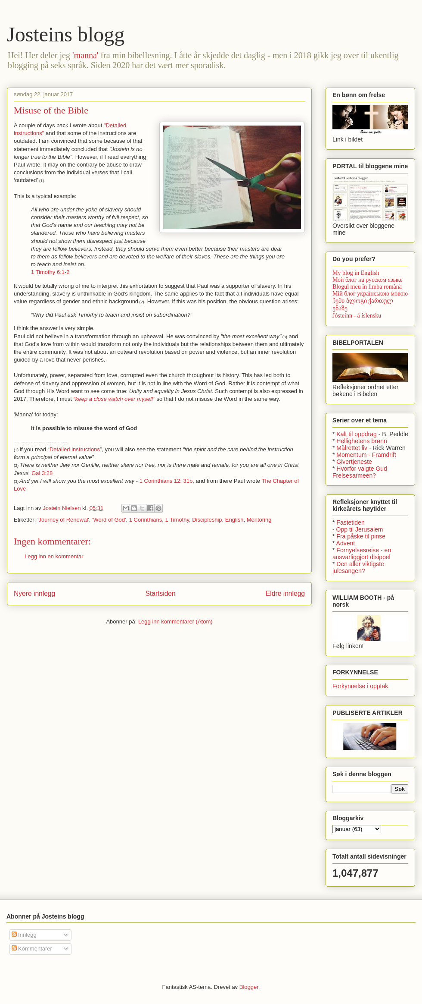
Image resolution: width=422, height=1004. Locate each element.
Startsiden (160, 593)
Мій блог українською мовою (370, 293)
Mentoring (259, 519)
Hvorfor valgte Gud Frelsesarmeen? (359, 472)
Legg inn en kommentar (54, 556)
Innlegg (24, 935)
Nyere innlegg (34, 593)
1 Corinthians (145, 519)
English (234, 519)
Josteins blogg (65, 34)
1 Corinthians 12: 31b (166, 481)
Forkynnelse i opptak (360, 686)
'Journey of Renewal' (63, 519)
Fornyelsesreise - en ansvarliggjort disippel (361, 553)
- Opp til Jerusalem (357, 529)
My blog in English (355, 273)
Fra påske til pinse (360, 536)
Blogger (248, 987)
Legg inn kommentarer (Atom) (175, 621)
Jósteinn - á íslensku (356, 315)
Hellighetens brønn (361, 440)
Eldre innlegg (285, 593)
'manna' (85, 55)
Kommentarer (32, 948)
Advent (345, 543)
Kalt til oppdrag (356, 434)
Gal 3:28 (42, 473)
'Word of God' (109, 519)
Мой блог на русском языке (367, 280)
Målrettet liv (351, 447)
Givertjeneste (354, 461)
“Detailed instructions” (75, 449)
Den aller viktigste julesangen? (358, 567)
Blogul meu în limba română (367, 286)
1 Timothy (177, 519)
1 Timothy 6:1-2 (50, 272)
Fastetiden (350, 522)
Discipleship (207, 519)
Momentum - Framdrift (366, 454)
